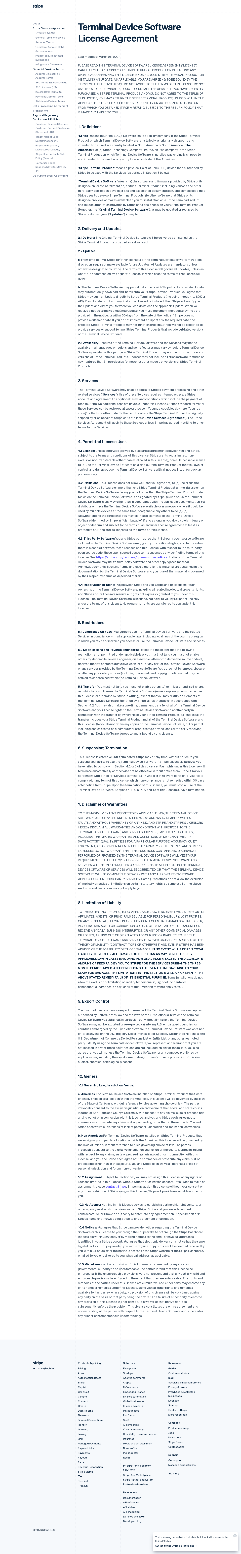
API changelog (131, 1511)
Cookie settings (177, 1410)
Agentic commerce (134, 1377)
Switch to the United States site (176, 1545)
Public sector (130, 1452)
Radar (81, 1462)
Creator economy (133, 1429)
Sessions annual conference (184, 1382)
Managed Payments (89, 1443)
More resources (177, 1414)
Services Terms (44, 42)
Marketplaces (131, 1410)
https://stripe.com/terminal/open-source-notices (131, 557)
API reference (131, 1502)
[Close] (234, 1536)
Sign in (174, 1473)
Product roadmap (178, 1428)
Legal (36, 23)
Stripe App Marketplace (137, 1475)
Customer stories (178, 1373)
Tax (80, 1476)
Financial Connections (90, 1420)
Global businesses (133, 1401)
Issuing (82, 1434)
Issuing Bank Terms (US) (49, 91)
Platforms (129, 1415)
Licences (173, 1400)
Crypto (82, 1406)
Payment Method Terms (49, 96)
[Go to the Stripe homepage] (37, 1363)
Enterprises (130, 1368)
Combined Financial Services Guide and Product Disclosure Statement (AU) (52, 128)
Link (80, 1438)
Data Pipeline (85, 1410)
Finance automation (134, 1396)
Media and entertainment (137, 1443)
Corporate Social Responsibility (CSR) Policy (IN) (50, 167)
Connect (83, 1401)
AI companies (131, 1424)
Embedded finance (134, 1392)
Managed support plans (182, 1465)
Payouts (83, 1457)
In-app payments (133, 1406)
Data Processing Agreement (50, 106)
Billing (81, 1382)
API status (129, 1507)
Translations (41, 110)
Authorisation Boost (89, 1377)
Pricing (82, 1368)
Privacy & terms (177, 1387)
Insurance (128, 1438)
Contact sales (176, 1446)
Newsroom (174, 1437)
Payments (84, 1452)
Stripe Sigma (85, 1471)
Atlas (81, 1373)
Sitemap (173, 1405)
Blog (171, 1377)
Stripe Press (175, 1442)
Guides (172, 1368)
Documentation (132, 1497)
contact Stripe (116, 1186)
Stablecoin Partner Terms (50, 101)
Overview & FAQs (45, 33)
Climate (82, 1396)
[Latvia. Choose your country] (43, 1368)
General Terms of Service (50, 37)
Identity (82, 1424)
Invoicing (83, 1429)
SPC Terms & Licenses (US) (51, 82)
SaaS (126, 1420)
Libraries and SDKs (134, 1516)
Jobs (171, 1432)
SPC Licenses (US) (46, 87)
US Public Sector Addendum (50, 175)
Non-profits (130, 1448)
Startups (128, 1373)
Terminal (83, 1481)
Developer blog (132, 1521)
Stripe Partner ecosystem (138, 1479)
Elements (83, 1415)
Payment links (86, 1448)
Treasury (83, 1485)
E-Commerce (130, 1387)
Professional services (135, 1484)
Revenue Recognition (90, 1467)
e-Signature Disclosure (48, 64)
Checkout (83, 1392)
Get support (175, 1460)
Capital (82, 1387)
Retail (126, 1457)
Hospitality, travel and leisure (139, 1434)
